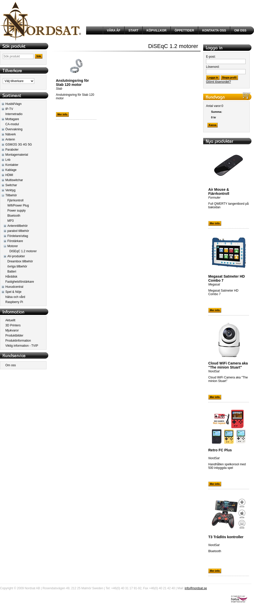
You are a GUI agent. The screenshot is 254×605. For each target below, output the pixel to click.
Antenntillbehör (17, 226)
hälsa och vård (15, 297)
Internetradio (13, 114)
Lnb (7, 160)
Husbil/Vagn (13, 104)
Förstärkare (15, 241)
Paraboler (12, 149)
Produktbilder (14, 335)
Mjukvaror (12, 330)
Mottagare (12, 119)
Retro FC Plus (220, 450)
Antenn (10, 139)
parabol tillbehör (18, 231)
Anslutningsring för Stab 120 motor (72, 82)
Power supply (16, 210)
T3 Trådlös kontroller (225, 537)
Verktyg (10, 190)
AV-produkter (16, 256)
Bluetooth (13, 215)
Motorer (12, 246)
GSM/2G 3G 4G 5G (18, 144)
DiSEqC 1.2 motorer (23, 251)
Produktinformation (18, 340)
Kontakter (11, 165)
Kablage (11, 170)
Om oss (10, 365)
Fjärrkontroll (15, 200)
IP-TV (9, 109)
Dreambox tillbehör (20, 261)
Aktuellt (10, 320)
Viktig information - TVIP (21, 345)
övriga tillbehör (17, 266)
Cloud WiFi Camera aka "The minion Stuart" (228, 365)
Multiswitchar (14, 180)
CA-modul (12, 124)
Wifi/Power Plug (18, 205)
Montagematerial (16, 154)
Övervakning (13, 129)
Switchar (11, 185)
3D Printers (13, 325)
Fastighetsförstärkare (19, 281)
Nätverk (10, 134)
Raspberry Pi (14, 302)
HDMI (9, 175)
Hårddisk (11, 276)
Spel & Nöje (13, 292)
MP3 (10, 220)
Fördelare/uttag (17, 236)
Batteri (11, 271)
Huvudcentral (14, 287)
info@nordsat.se (196, 588)
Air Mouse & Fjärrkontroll (218, 191)
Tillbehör (11, 195)
